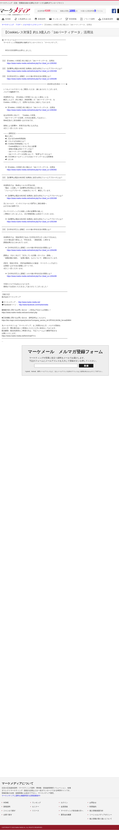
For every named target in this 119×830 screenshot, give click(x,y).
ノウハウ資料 (89, 19)
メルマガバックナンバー (32, 25)
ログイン (64, 803)
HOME (8, 19)
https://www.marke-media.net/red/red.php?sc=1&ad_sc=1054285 (32, 79)
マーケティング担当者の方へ (72, 811)
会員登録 (64, 807)
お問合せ (92, 803)
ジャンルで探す (9, 811)
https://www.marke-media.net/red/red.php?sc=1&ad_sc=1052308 (32, 71)
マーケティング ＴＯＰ (11, 25)
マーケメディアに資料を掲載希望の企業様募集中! (21, 796)
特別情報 (72, 19)
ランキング (57, 19)
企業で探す (7, 815)
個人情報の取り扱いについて (100, 819)
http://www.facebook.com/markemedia (33, 305)
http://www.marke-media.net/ (29, 302)
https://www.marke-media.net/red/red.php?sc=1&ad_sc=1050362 (32, 63)
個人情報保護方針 (96, 811)
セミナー (35, 807)
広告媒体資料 (107, 19)
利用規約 (92, 807)
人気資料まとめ (24, 19)
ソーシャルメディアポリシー (100, 815)
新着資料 (42, 19)
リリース (35, 811)
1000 (72, 10)
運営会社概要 (66, 815)
